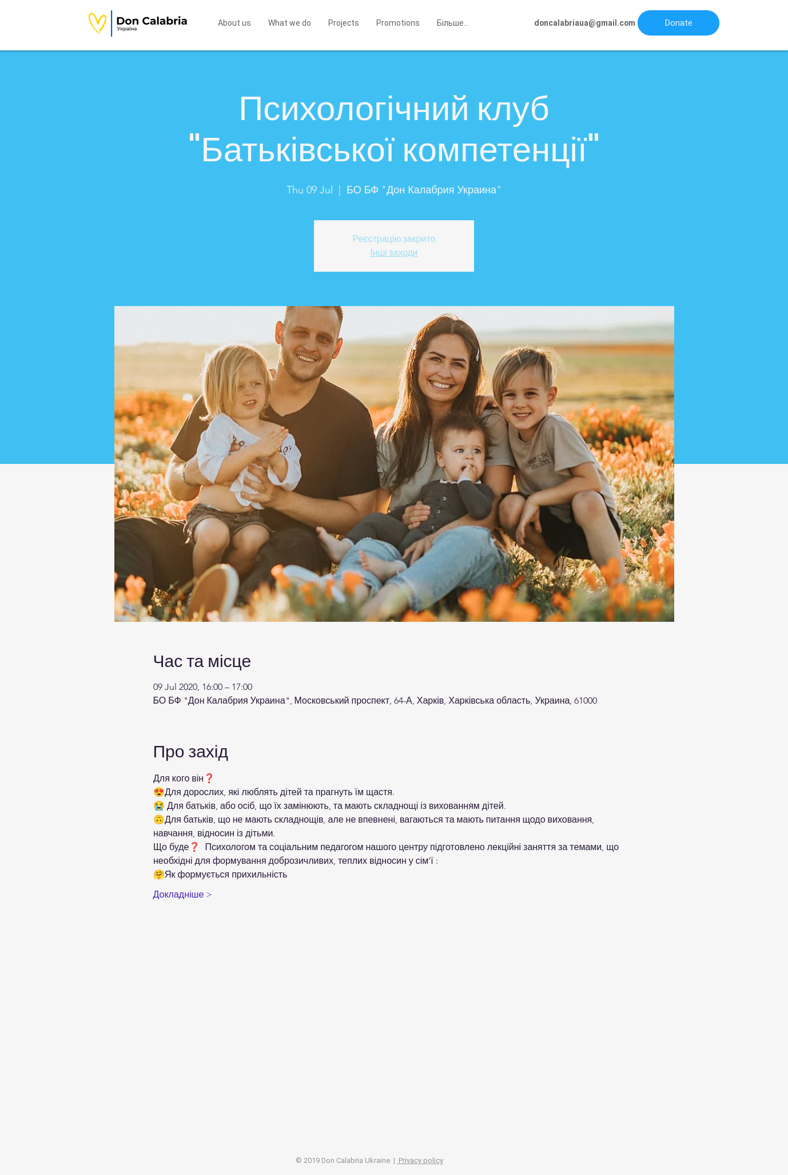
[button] (678, 23)
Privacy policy (420, 1160)
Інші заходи (394, 252)
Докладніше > (183, 894)
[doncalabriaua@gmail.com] (585, 23)
